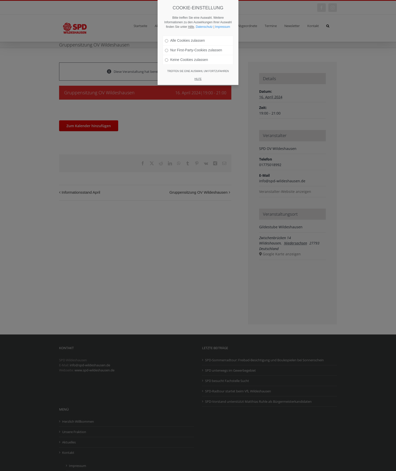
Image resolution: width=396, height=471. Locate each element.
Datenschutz (204, 27)
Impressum (222, 27)
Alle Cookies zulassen (185, 40)
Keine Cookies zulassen (186, 60)
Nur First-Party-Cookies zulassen (193, 50)
